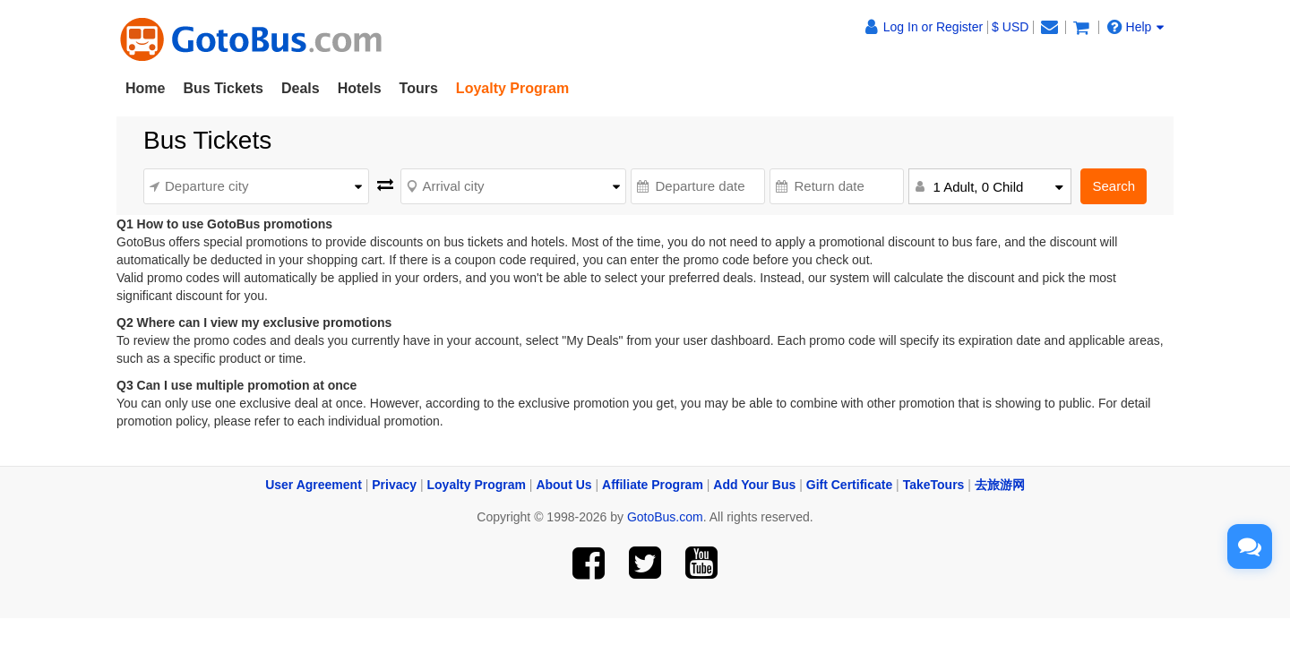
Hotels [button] (360, 88)
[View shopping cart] (1081, 27)
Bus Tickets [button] (223, 88)
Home (145, 88)
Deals (300, 88)
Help (1136, 27)
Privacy (394, 484)
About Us (563, 484)
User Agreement (313, 484)
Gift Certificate (849, 484)
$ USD (1010, 27)
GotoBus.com (665, 517)
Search (1113, 186)
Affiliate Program (652, 484)
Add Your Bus (754, 484)
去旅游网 (1000, 484)
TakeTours (934, 484)
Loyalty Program (476, 484)
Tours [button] (419, 88)
